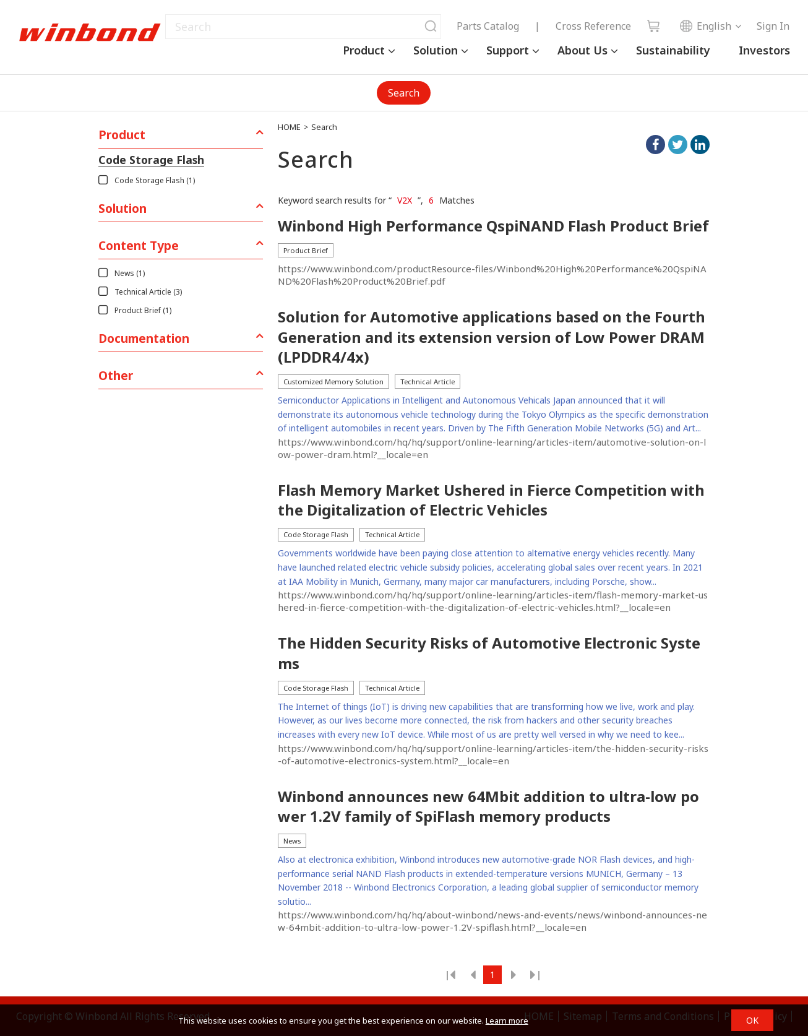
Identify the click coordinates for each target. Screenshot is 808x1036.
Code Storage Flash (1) (154, 180)
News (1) (129, 273)
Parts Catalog (488, 26)
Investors (764, 50)
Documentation (143, 338)
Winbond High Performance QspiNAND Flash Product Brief (493, 226)
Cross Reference (593, 26)
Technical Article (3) (148, 292)
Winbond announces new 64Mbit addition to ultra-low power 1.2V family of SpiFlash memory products (488, 806)
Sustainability (673, 50)
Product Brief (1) (142, 310)
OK (752, 1020)
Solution (435, 50)
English (705, 26)
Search (403, 93)
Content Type (138, 245)
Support (507, 50)
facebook (655, 144)
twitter (677, 144)
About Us (582, 50)
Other (115, 375)
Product (364, 50)
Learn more (507, 1020)
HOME (289, 126)
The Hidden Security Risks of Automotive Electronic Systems (489, 653)
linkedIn (700, 144)
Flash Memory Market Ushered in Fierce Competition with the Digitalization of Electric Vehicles (491, 500)
